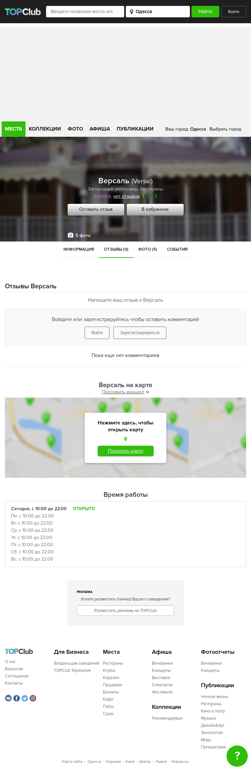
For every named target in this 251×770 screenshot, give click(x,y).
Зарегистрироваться (139, 332)
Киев (130, 761)
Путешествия (213, 747)
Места (13, 129)
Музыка (208, 718)
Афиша (100, 129)
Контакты (14, 683)
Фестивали (162, 692)
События (177, 249)
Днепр (145, 761)
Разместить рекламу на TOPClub (125, 610)
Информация (78, 249)
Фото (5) (147, 249)
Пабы (108, 706)
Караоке (111, 677)
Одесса (94, 761)
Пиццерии (112, 685)
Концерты (161, 670)
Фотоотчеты (218, 652)
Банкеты (111, 692)
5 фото (83, 235)
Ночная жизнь (214, 696)
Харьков (113, 761)
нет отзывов (126, 196)
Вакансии (14, 669)
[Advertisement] (125, 72)
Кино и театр (213, 711)
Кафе (108, 699)
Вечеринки (162, 663)
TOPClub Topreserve (72, 670)
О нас (10, 661)
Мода (206, 740)
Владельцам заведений (76, 663)
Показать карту (125, 451)
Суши (108, 713)
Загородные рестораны (113, 189)
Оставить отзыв (96, 209)
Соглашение (17, 676)
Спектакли (162, 685)
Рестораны (151, 189)
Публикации (135, 129)
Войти (233, 11)
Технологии (212, 732)
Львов (161, 761)
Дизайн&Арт (213, 725)
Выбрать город (225, 129)
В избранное (155, 209)
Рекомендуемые (167, 718)
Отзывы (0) (116, 249)
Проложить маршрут (125, 392)
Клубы (109, 670)
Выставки (161, 677)
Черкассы (180, 761)
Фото (75, 129)
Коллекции (45, 129)
